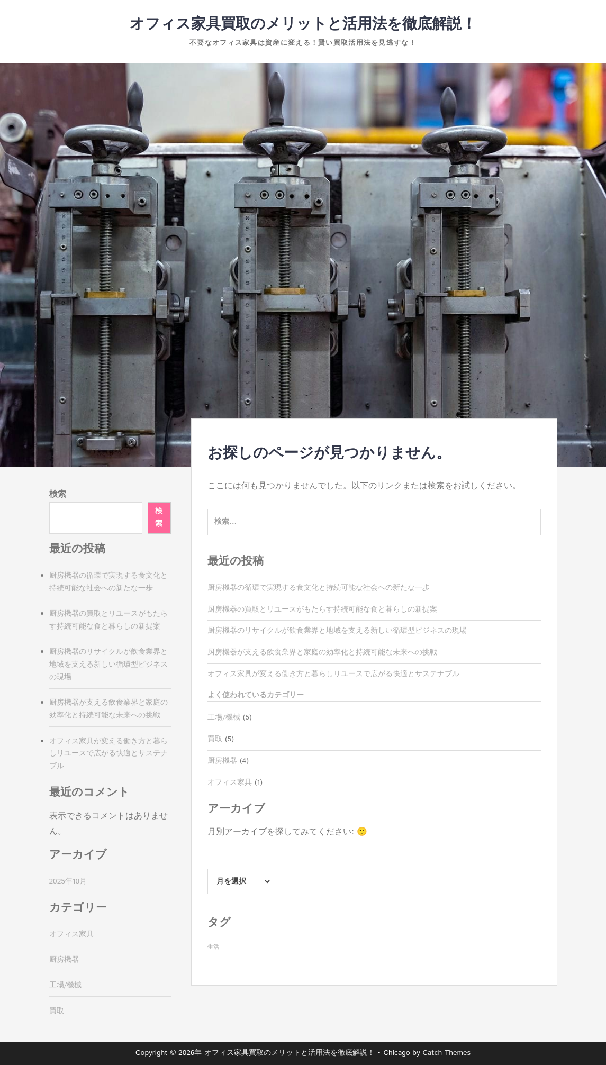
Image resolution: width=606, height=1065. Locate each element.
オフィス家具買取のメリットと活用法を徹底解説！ (303, 24)
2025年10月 (68, 881)
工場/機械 (223, 717)
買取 (214, 739)
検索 (57, 494)
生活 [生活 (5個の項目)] (213, 947)
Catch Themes (446, 1053)
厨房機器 (222, 760)
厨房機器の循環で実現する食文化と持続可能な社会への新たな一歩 (318, 587)
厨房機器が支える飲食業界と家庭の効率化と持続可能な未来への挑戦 (322, 652)
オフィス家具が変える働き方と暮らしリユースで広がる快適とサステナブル (333, 674)
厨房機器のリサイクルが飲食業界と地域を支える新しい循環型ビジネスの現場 (337, 630)
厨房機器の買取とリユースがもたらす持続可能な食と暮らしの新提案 (322, 609)
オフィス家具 (229, 782)
